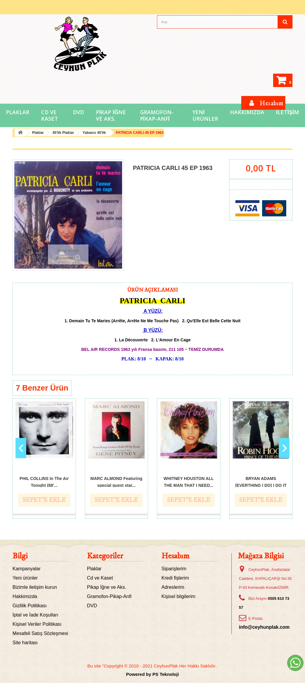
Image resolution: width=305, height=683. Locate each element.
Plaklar (17, 112)
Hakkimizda (25, 596)
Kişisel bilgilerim (178, 596)
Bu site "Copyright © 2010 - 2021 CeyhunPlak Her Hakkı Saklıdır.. (152, 665)
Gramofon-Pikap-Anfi (157, 115)
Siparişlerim (173, 568)
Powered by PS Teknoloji (152, 674)
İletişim (287, 112)
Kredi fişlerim (175, 577)
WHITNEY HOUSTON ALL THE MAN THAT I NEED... (189, 481)
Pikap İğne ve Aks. (111, 115)
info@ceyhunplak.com (264, 627)
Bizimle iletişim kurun (35, 587)
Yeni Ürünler (205, 115)
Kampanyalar (27, 568)
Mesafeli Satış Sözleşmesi (40, 633)
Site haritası (25, 642)
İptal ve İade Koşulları (35, 614)
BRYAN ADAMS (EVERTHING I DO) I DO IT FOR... (261, 481)
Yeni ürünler (25, 577)
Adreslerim (172, 587)
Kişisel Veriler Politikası (37, 624)
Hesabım (175, 556)
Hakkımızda (247, 112)
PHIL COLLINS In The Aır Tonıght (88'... (44, 481)
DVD (78, 112)
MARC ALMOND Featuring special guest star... (116, 481)
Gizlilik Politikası (30, 605)
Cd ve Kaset (49, 115)
